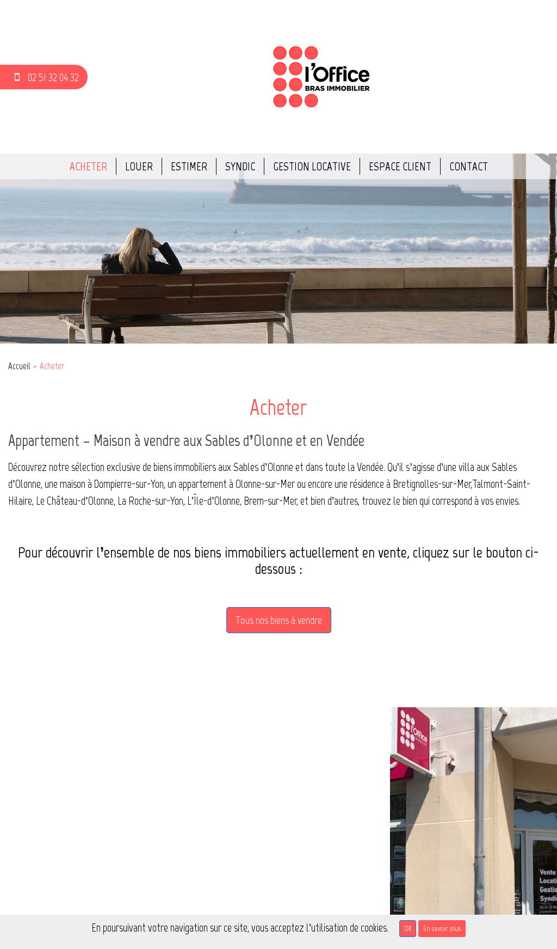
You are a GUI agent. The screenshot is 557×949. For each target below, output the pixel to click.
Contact (468, 166)
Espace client (400, 166)
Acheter (88, 166)
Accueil (19, 365)
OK (407, 928)
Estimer (189, 166)
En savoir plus (442, 928)
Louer (139, 166)
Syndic (240, 166)
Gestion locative (312, 166)
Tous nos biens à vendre (279, 620)
